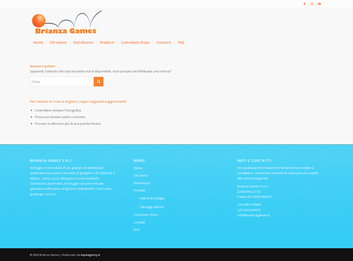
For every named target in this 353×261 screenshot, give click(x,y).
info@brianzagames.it (253, 215)
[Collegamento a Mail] (319, 3)
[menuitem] (38, 42)
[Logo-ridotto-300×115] (66, 21)
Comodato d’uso (146, 214)
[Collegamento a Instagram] (311, 3)
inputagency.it (90, 255)
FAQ (136, 229)
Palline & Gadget (152, 198)
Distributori (142, 183)
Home (138, 168)
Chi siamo (141, 175)
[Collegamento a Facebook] (304, 3)
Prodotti (139, 190)
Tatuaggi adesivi (152, 207)
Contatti (139, 222)
